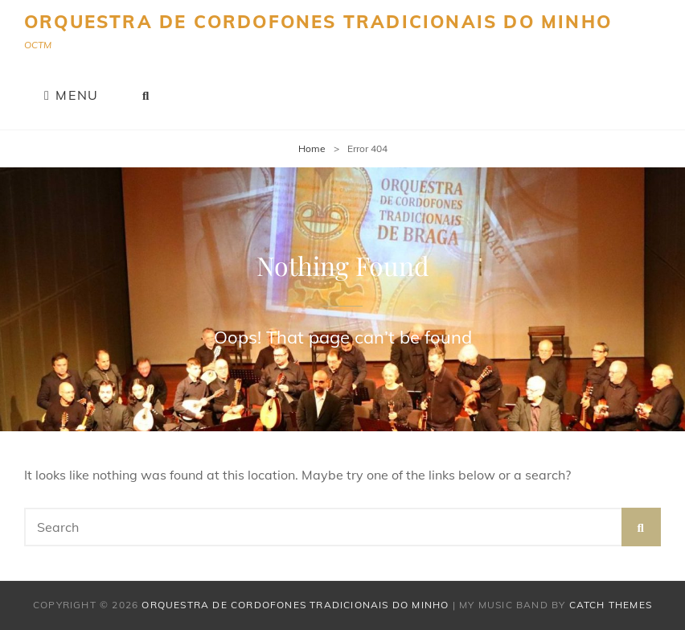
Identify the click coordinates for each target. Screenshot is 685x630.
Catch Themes (610, 605)
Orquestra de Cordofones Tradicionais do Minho (318, 21)
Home (312, 148)
